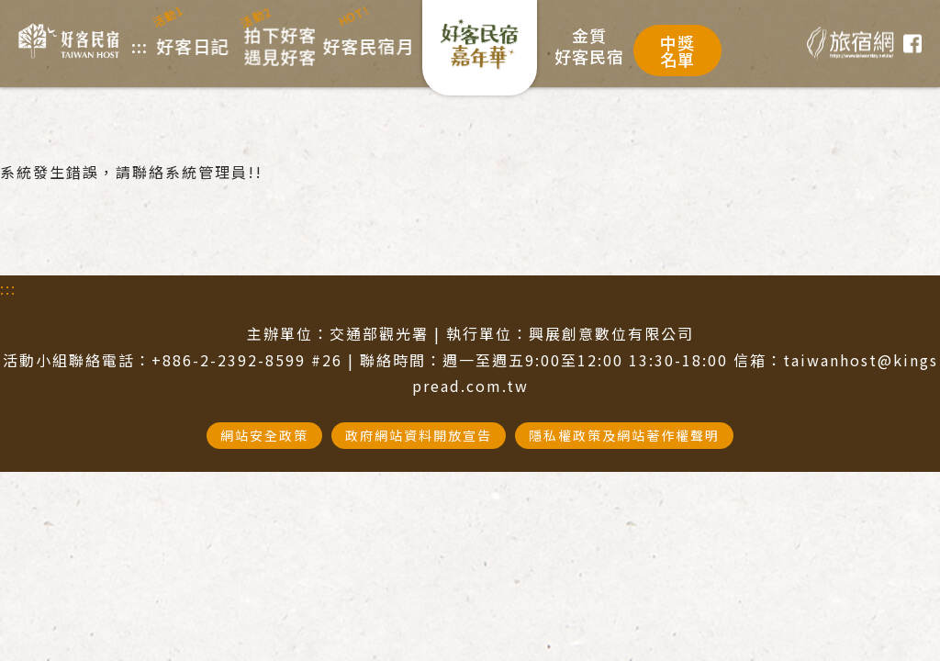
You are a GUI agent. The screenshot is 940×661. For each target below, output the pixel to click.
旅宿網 (850, 44)
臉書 (912, 44)
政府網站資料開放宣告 (418, 435)
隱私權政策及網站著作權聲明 (624, 435)
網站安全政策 (264, 435)
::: (8, 288)
